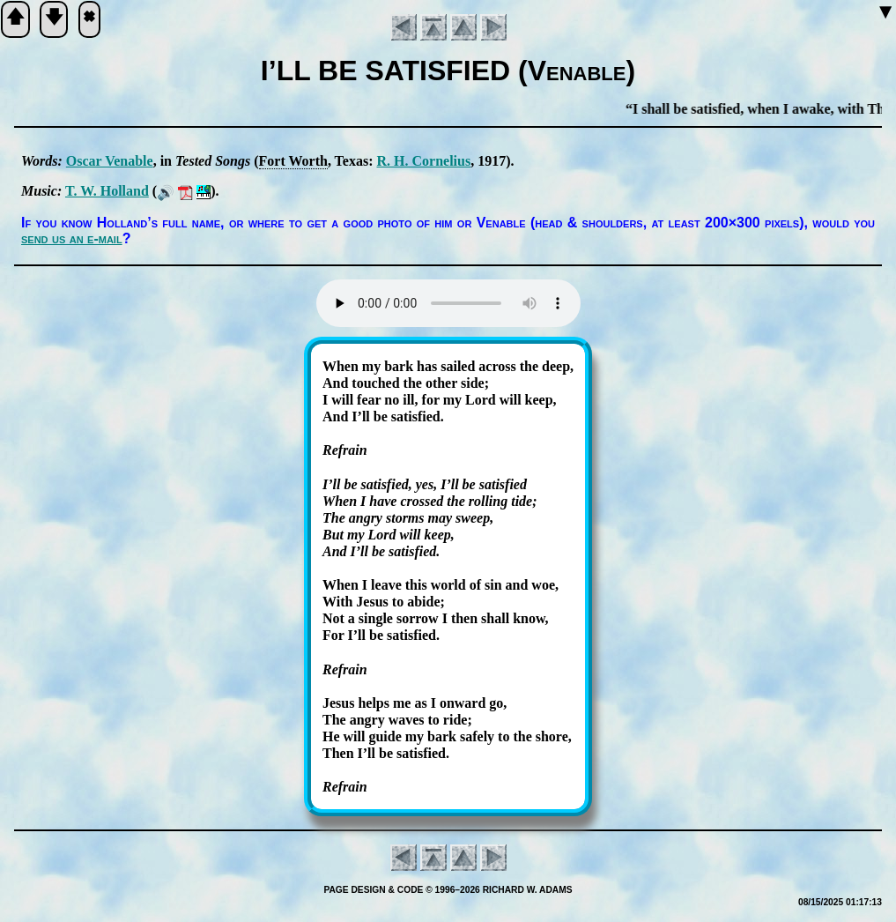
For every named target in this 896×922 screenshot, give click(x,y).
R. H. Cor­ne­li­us (423, 160)
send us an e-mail (71, 238)
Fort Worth (293, 160)
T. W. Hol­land (107, 190)
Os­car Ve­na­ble (109, 160)
